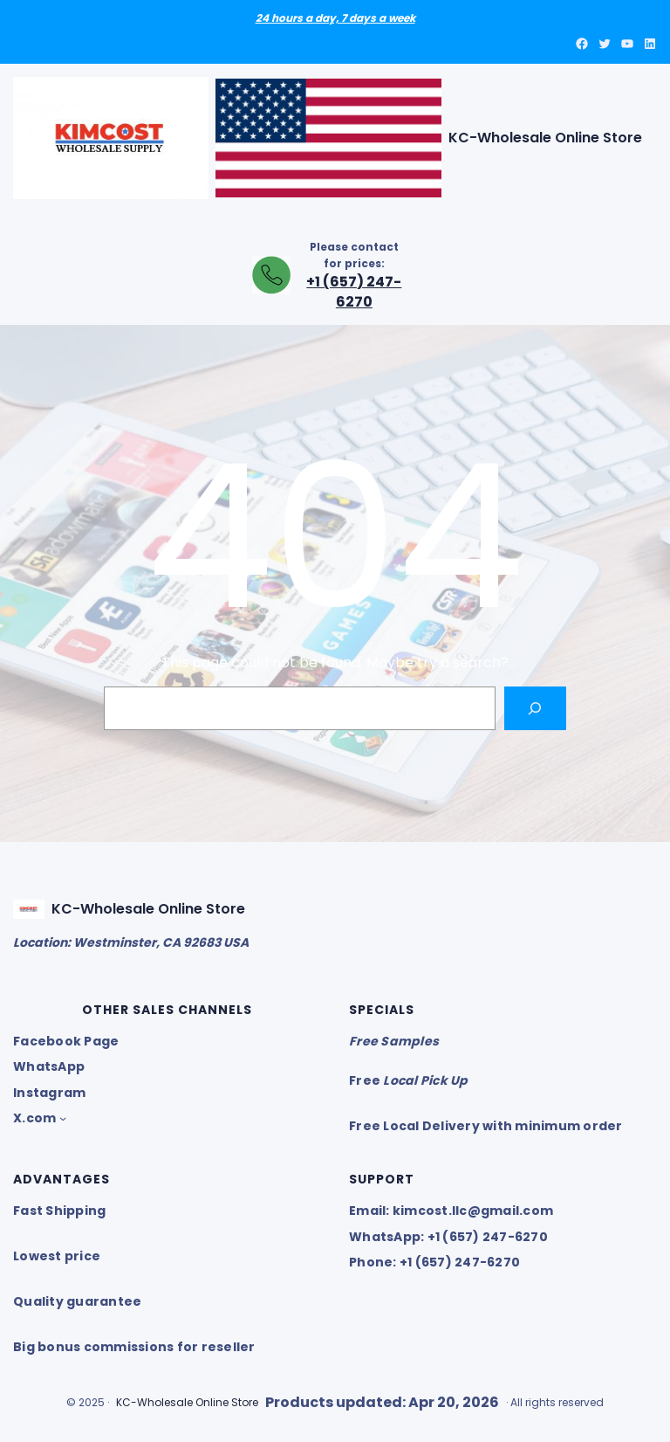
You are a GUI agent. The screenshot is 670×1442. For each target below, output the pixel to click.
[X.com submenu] (62, 1117)
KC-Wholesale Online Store (545, 138)
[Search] (535, 708)
